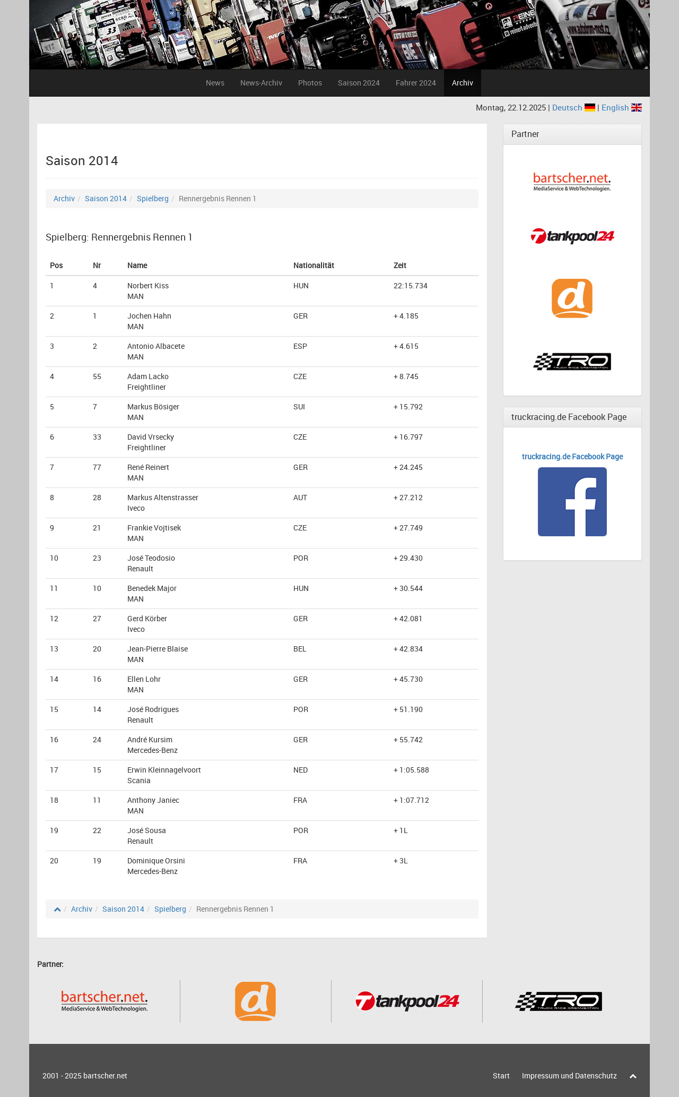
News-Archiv (261, 83)
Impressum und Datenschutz (569, 1075)
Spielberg (153, 198)
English (622, 107)
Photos (310, 83)
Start (501, 1075)
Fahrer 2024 (416, 83)
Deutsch (574, 107)
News (215, 83)
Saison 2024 (359, 83)
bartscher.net (105, 1075)
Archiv (462, 83)
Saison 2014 (106, 198)
